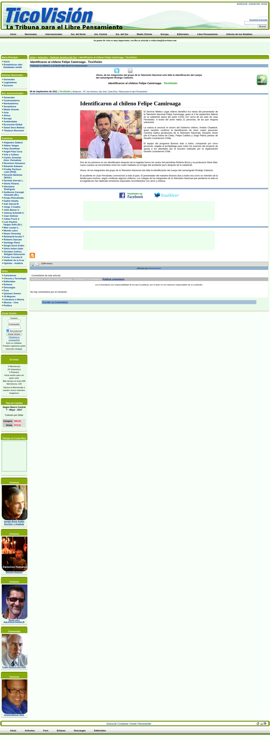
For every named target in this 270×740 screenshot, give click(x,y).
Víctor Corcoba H (13, 257)
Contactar (254, 4)
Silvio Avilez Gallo (13, 248)
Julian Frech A (11, 219)
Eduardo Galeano (13, 166)
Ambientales (10, 121)
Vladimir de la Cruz (14, 260)
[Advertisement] (64, 48)
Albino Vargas (11, 145)
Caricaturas (10, 275)
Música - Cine (11, 302)
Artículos (43, 57)
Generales (9, 79)
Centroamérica (12, 100)
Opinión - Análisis (13, 263)
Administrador (155, 268)
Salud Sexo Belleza (14, 127)
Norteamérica (11, 103)
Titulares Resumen (14, 130)
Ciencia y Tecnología (15, 278)
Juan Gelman (11, 216)
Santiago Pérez (12, 242)
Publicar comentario (113, 279)
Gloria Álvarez (11, 183)
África (7, 115)
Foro (6, 290)
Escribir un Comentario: (55, 302)
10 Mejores (10, 296)
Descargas (9, 287)
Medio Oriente (11, 109)
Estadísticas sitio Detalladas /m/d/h (12, 66)
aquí (20, 349)
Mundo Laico (11, 230)
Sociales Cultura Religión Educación (13, 253)
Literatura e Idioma (14, 299)
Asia (6, 112)
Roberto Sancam (13, 239)
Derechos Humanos (14, 163)
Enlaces (8, 284)
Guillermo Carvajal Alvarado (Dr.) (13, 193)
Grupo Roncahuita (14, 198)
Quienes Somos (12, 293)
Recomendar (144, 723)
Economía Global (13, 124)
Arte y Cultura (11, 154)
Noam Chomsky (12, 233)
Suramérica (10, 106)
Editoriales (9, 281)
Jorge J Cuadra (12, 207)
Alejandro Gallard (13, 142)
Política (8, 305)
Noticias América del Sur (63, 57)
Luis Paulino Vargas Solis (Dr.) (12, 223)
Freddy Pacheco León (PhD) (11, 170)
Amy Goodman (12, 148)
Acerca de (242, 4)
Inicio (7, 61)
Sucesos (8, 85)
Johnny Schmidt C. (14, 213)
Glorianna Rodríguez (8, 188)
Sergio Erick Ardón (14, 245)
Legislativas (10, 82)
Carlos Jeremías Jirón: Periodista (11, 159)
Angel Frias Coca (13, 151)
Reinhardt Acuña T (14, 236)
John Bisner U (11, 210)
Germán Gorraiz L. (14, 180)
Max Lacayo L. (11, 227)
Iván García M (11, 204)
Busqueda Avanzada (258, 20)
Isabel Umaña (11, 201)
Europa (8, 118)
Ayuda (264, 4)
